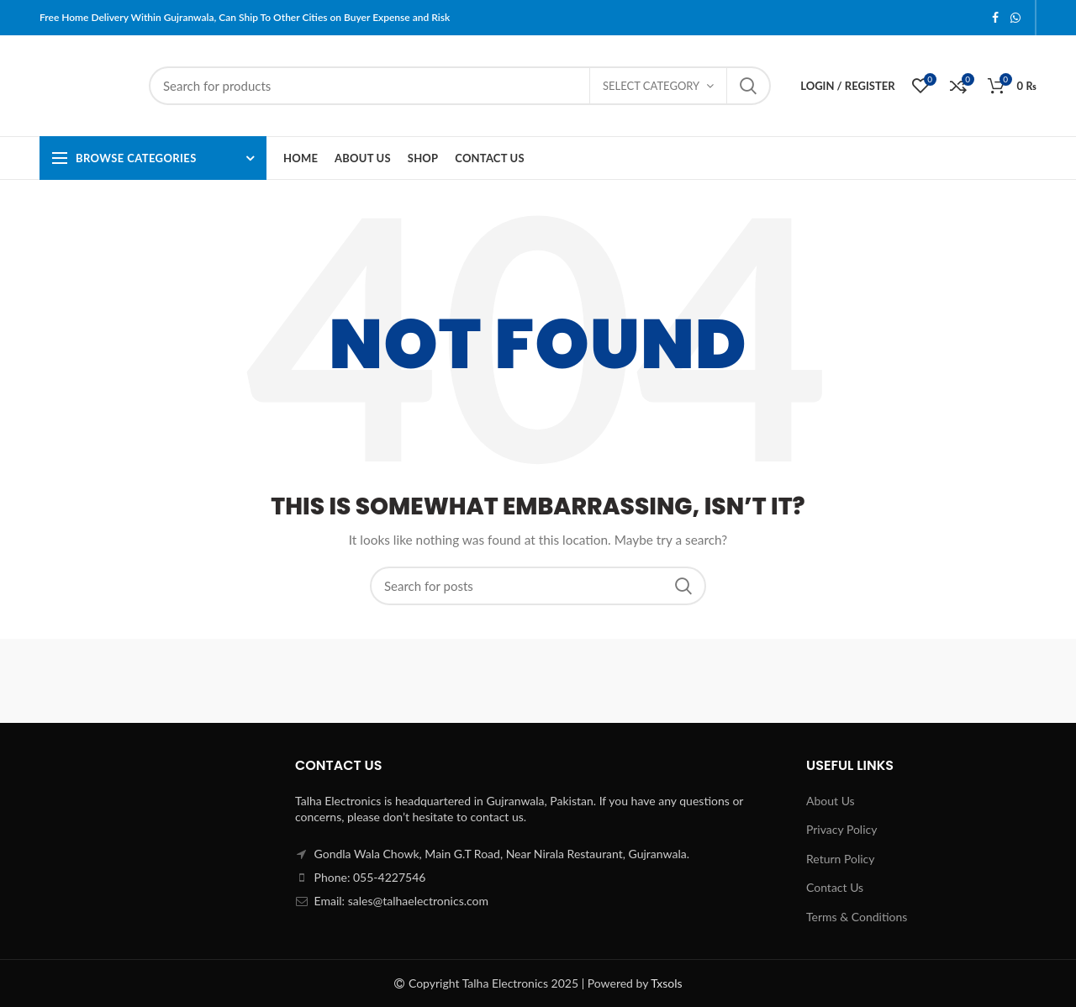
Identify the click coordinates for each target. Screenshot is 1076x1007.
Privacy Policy (841, 829)
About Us (830, 800)
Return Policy (840, 858)
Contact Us (834, 887)
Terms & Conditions (856, 916)
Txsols (666, 983)
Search (748, 85)
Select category (651, 85)
